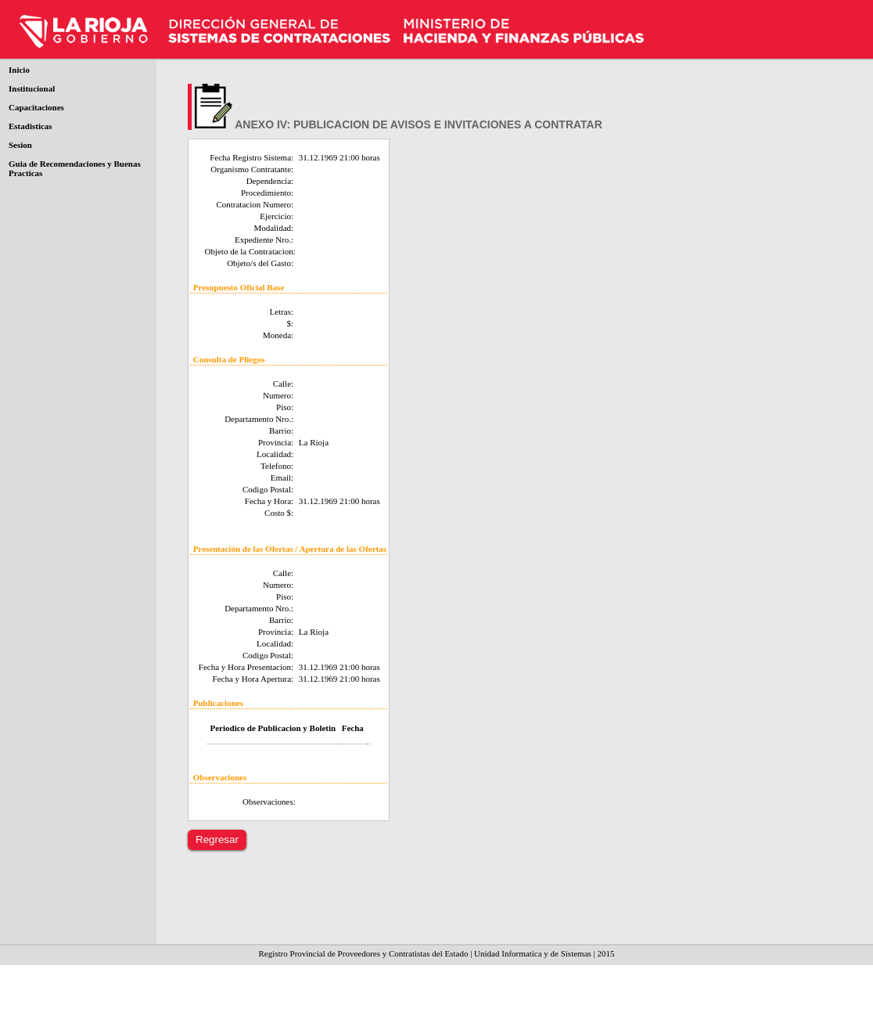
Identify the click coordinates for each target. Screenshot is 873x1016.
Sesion (20, 145)
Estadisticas (30, 126)
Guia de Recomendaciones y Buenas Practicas (75, 168)
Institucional (32, 88)
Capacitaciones (36, 107)
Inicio (19, 69)
